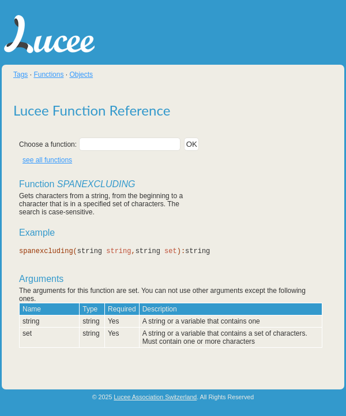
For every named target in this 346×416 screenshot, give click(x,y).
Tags (20, 74)
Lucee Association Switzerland (155, 397)
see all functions (47, 160)
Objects (81, 74)
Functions (48, 74)
